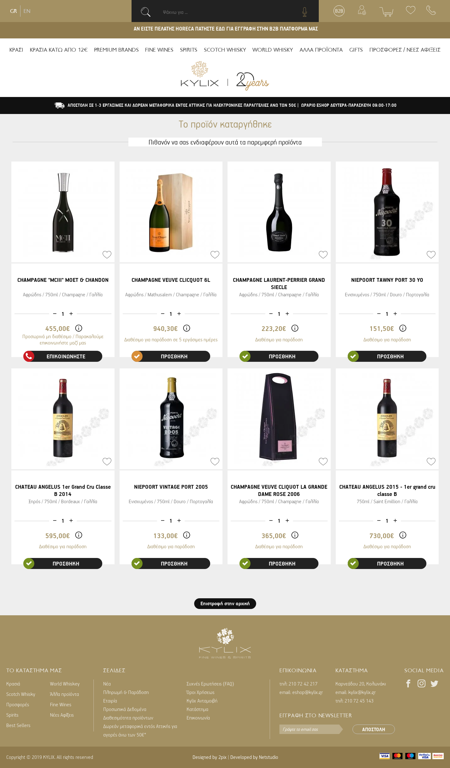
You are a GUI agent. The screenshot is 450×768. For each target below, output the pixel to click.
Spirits (12, 715)
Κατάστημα (197, 709)
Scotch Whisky (20, 694)
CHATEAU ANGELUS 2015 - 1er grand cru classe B (387, 490)
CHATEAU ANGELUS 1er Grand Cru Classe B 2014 (63, 490)
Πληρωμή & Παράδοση (126, 692)
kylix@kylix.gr (362, 692)
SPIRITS (188, 50)
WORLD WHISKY (272, 50)
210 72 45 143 (359, 700)
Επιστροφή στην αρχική (225, 603)
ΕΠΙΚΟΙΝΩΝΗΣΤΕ (55, 356)
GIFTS (356, 50)
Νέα (107, 683)
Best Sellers (18, 725)
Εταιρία (110, 700)
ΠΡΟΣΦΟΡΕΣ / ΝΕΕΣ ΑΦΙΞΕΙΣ (405, 50)
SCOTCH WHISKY (225, 50)
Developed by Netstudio (254, 757)
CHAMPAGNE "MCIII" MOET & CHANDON (63, 279)
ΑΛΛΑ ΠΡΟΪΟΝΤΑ (321, 50)
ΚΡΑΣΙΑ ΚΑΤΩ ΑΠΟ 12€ (58, 50)
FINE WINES (159, 50)
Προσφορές (17, 704)
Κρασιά (13, 683)
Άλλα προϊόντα (64, 694)
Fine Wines (60, 704)
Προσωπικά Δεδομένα (124, 709)
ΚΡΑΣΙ (16, 50)
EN (27, 11)
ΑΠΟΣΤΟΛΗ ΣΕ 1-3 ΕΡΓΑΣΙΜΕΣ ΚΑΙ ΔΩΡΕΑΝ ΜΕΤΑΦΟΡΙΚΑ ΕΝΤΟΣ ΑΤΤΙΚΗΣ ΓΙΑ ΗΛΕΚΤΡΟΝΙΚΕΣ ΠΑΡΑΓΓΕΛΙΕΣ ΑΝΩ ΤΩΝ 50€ (182, 105)
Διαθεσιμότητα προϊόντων (128, 717)
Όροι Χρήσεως (200, 692)
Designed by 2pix (210, 757)
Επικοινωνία (198, 717)
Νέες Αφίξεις (62, 715)
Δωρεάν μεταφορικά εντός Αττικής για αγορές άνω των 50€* (140, 730)
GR (13, 11)
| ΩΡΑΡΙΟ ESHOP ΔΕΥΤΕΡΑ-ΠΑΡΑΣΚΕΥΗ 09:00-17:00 (347, 105)
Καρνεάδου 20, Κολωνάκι (360, 683)
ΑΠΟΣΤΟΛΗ (373, 729)
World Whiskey (65, 683)
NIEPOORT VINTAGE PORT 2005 (171, 486)
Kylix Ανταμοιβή (202, 700)
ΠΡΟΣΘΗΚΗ (160, 356)
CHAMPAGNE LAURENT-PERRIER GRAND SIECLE (279, 283)
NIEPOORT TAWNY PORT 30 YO (387, 279)
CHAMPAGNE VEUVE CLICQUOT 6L (171, 279)
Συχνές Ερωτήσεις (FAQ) (210, 683)
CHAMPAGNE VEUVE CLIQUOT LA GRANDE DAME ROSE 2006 (279, 490)
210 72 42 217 (303, 683)
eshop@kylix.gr (307, 692)
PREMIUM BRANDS (116, 50)
